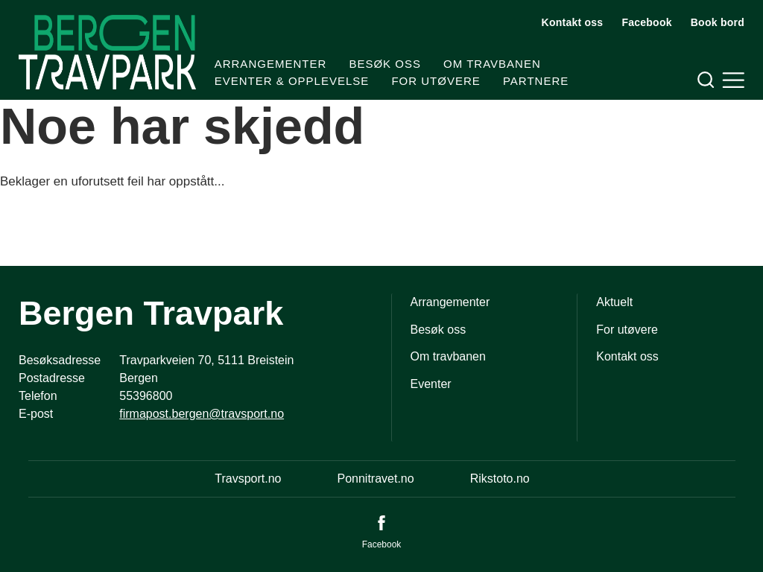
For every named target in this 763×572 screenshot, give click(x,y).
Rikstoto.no (500, 478)
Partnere (536, 80)
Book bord (717, 22)
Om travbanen (492, 63)
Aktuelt (614, 302)
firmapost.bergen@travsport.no (201, 413)
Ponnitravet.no (375, 478)
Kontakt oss (573, 22)
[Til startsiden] (107, 52)
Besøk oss (385, 63)
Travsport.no (248, 478)
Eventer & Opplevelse (292, 80)
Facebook (646, 22)
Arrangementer (271, 63)
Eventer (431, 384)
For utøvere (435, 80)
